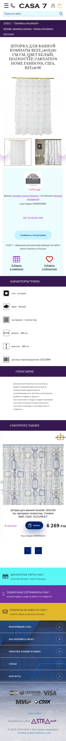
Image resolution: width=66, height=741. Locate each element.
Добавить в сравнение (16, 265)
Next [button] (62, 152)
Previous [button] (4, 152)
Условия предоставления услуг (34, 732)
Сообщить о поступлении (33, 235)
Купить (36, 525)
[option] (17, 152)
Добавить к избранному (49, 265)
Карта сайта (34, 713)
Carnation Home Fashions (25, 195)
